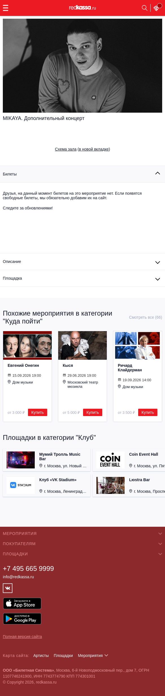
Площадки (63, 655)
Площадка (12, 278)
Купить (37, 412)
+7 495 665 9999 (28, 568)
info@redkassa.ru (18, 577)
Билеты (10, 174)
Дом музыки (20, 382)
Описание (12, 261)
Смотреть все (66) (145, 317)
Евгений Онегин (23, 365)
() (82, 149)
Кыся (68, 365)
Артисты (41, 655)
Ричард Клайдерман (130, 367)
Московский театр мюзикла (80, 384)
